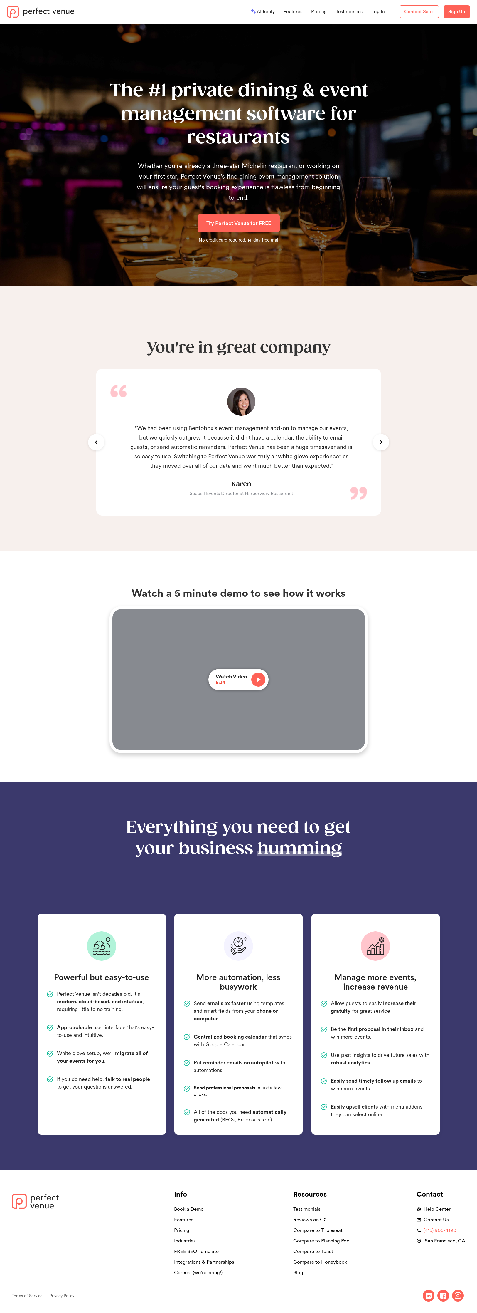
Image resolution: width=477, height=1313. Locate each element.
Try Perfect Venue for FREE (238, 223)
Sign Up (456, 11)
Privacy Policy (62, 1295)
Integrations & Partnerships (204, 1262)
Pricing (319, 11)
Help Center (437, 1209)
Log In (378, 11)
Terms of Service (27, 1295)
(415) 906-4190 (440, 1230)
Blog (298, 1272)
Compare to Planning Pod (321, 1241)
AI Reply (266, 11)
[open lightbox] (238, 679)
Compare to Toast (313, 1251)
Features (293, 11)
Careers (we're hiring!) (198, 1272)
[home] (41, 12)
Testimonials (349, 11)
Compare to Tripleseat (318, 1230)
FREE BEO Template (196, 1251)
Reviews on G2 (309, 1220)
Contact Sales (419, 11)
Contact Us (436, 1220)
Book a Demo (189, 1209)
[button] (96, 442)
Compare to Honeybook (320, 1262)
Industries (185, 1241)
